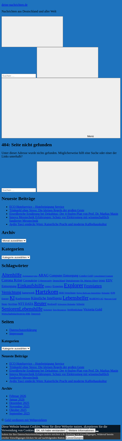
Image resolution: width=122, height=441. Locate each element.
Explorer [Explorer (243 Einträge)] (73, 285)
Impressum (16, 333)
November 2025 (19, 406)
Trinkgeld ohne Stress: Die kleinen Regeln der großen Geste (46, 210)
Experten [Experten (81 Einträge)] (58, 286)
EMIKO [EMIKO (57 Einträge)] (48, 286)
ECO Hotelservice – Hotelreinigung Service (36, 206)
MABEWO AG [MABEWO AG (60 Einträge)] (96, 298)
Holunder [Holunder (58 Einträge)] (106, 293)
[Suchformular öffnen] (32, 31)
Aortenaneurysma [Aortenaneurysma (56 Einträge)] (30, 276)
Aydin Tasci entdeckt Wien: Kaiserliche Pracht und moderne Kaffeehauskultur (58, 224)
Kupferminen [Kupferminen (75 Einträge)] (22, 298)
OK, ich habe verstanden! (50, 430)
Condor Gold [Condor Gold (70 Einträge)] (86, 275)
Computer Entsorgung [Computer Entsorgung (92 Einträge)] (63, 275)
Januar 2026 (17, 399)
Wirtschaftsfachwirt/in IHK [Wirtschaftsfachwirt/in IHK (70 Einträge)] (16, 313)
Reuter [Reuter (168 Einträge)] (40, 303)
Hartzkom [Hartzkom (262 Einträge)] (46, 292)
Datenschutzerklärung (23, 330)
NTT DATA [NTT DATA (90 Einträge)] (25, 304)
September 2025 (19, 413)
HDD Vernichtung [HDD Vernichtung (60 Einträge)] (67, 293)
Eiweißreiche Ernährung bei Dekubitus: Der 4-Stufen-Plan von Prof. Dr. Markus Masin (63, 213)
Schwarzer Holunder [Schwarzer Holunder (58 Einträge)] (67, 304)
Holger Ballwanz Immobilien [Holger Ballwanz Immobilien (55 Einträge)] (88, 293)
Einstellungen (74, 437)
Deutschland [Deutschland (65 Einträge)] (59, 280)
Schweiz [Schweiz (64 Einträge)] (80, 304)
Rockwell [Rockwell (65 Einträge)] (52, 304)
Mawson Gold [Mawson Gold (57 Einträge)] (110, 298)
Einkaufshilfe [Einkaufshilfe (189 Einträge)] (30, 285)
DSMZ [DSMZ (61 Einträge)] (102, 280)
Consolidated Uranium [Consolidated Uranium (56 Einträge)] (103, 276)
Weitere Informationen (81, 430)
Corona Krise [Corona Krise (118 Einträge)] (12, 280)
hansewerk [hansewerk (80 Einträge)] (28, 292)
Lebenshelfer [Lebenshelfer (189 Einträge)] (76, 298)
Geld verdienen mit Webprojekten (26, 420)
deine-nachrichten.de (15, 4)
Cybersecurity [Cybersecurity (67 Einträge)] (45, 280)
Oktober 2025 (17, 410)
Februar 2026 (17, 396)
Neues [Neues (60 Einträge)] (4, 304)
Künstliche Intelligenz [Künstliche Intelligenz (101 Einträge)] (46, 298)
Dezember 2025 (19, 403)
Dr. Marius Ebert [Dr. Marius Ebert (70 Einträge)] (89, 280)
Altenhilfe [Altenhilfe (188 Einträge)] (12, 275)
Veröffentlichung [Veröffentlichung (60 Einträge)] (75, 310)
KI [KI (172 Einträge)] (12, 297)
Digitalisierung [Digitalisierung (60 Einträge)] (73, 280)
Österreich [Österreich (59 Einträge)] (35, 314)
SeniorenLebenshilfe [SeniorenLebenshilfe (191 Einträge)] (22, 309)
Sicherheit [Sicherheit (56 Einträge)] (47, 310)
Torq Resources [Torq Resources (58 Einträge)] (59, 310)
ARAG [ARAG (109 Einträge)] (43, 275)
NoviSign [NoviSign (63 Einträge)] (12, 304)
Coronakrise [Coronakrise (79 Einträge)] (30, 280)
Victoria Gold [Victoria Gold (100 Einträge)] (92, 309)
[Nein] (97, 431)
